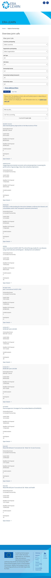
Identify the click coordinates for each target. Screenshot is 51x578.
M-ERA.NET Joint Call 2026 (10, 368)
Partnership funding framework (11, 75)
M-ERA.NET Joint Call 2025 (10, 329)
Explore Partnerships (13, 28)
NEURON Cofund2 (7, 124)
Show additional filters (10, 88)
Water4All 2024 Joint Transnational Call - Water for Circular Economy (21, 448)
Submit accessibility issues (38, 563)
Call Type (5, 55)
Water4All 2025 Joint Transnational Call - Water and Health (19, 487)
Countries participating (9, 41)
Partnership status (8, 81)
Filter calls (6, 91)
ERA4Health (6, 205)
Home (4, 28)
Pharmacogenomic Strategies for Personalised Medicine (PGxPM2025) (22, 408)
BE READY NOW (7, 287)
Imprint (37, 555)
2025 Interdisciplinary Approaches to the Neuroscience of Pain (20, 125)
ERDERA (5, 246)
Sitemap (37, 553)
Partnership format (8, 68)
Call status (6, 62)
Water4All (5, 446)
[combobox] (25, 44)
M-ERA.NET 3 (6, 327)
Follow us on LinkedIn (45, 555)
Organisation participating (9, 48)
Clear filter (14, 91)
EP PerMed (5, 406)
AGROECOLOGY (6, 163)
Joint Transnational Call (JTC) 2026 (12, 289)
